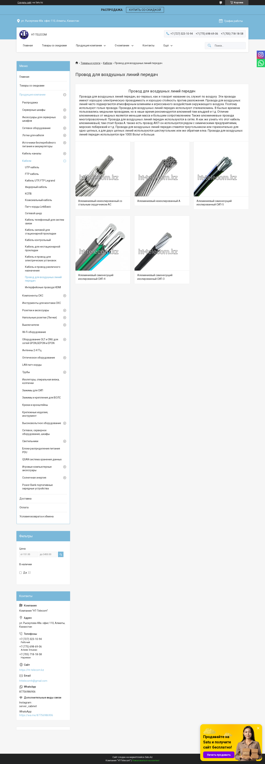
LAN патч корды (32, 364)
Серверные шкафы (33, 109)
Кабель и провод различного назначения (42, 268)
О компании (122, 45)
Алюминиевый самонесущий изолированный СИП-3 (154, 277)
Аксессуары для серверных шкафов (39, 119)
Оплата (24, 507)
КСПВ (28, 193)
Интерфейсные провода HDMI (43, 287)
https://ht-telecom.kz (31, 669)
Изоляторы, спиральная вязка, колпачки (40, 381)
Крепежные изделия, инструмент (35, 414)
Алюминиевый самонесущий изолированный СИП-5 (214, 203)
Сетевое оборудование (36, 128)
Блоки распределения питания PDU (41, 450)
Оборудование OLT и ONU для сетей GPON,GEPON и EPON (40, 341)
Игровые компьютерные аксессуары (37, 468)
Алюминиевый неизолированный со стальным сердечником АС (100, 203)
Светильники (30, 441)
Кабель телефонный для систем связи (44, 221)
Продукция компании (89, 45)
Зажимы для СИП (32, 390)
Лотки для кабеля (33, 135)
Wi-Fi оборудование (34, 332)
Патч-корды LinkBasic (38, 206)
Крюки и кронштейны (35, 404)
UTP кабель (32, 167)
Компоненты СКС (32, 295)
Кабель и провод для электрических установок (40, 258)
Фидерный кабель (36, 187)
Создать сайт (24, 2)
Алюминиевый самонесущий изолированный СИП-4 (95, 277)
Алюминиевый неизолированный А (158, 201)
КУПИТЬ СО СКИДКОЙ (145, 10)
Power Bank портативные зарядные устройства (37, 487)
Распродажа (30, 102)
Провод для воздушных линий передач (43, 279)
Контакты (148, 45)
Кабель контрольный (38, 240)
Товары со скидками (54, 45)
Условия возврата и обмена (37, 516)
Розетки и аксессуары (35, 310)
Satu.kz (149, 757)
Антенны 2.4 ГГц (32, 350)
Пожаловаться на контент (145, 760)
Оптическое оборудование (38, 357)
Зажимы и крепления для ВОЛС (41, 397)
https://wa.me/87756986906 (36, 715)
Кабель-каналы (31, 153)
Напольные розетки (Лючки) (39, 317)
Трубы (26, 372)
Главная (28, 45)
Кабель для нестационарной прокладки (42, 248)
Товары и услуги (90, 63)
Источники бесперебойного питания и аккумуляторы (39, 144)
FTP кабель (32, 173)
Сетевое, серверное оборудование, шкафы (36, 432)
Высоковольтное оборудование (41, 423)
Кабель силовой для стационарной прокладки (40, 231)
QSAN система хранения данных (42, 459)
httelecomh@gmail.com (33, 680)
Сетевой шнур (33, 213)
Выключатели (30, 324)
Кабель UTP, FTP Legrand (40, 180)
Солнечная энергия (34, 477)
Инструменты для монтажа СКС (41, 302)
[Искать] (209, 46)
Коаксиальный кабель (38, 200)
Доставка (25, 498)
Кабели (107, 63)
